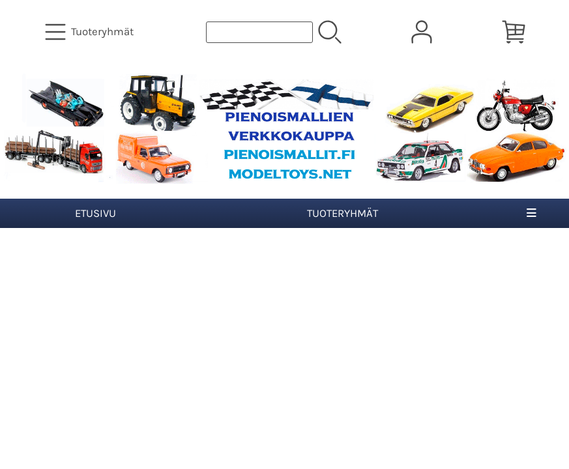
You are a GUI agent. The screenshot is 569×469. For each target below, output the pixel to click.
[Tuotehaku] (259, 32)
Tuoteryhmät (342, 213)
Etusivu (95, 213)
